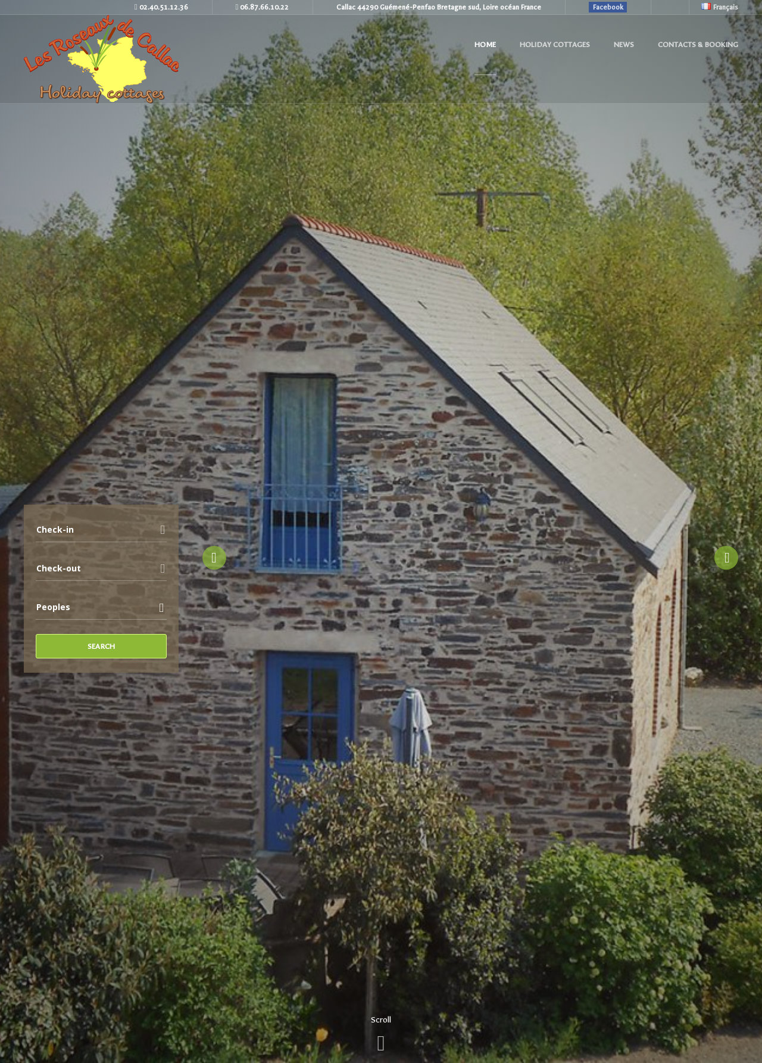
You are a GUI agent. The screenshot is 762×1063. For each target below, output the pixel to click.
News (624, 45)
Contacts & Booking (698, 45)
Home (485, 45)
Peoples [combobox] (53, 607)
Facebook (608, 7)
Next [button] (726, 558)
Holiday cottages (555, 45)
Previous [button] (214, 558)
